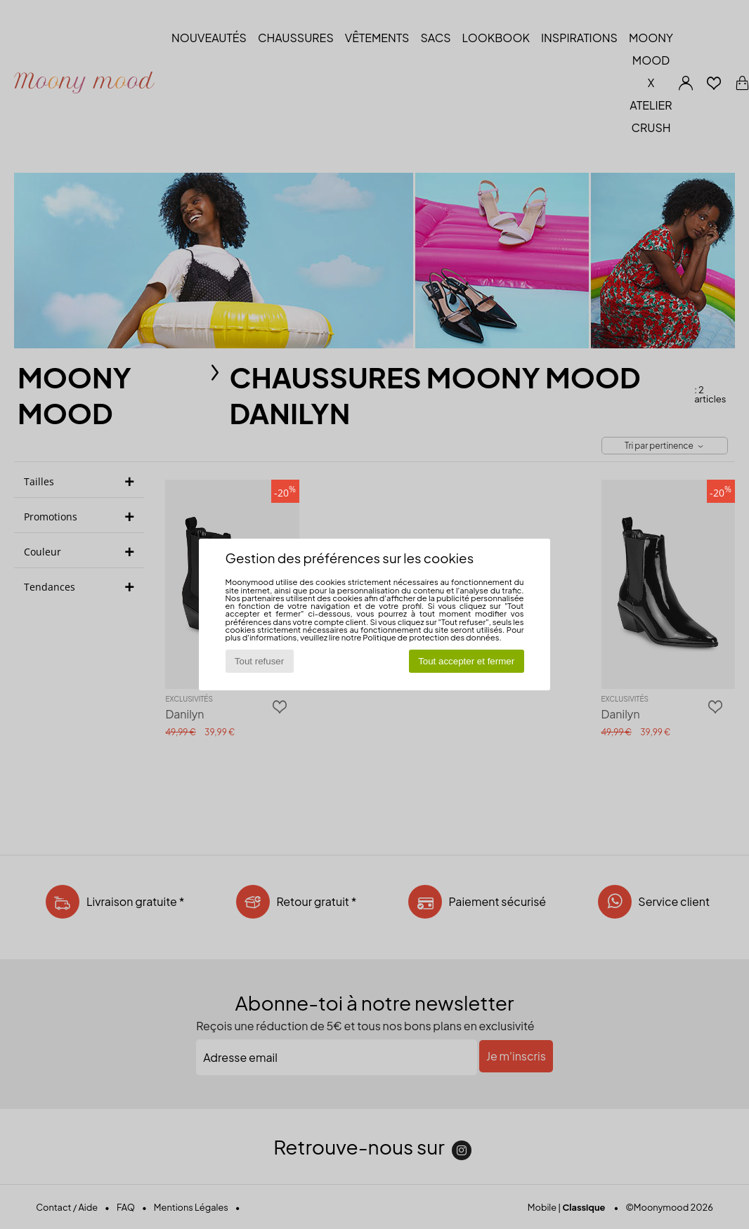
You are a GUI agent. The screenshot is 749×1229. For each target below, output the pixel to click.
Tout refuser (259, 661)
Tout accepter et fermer (466, 661)
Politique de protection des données (431, 637)
